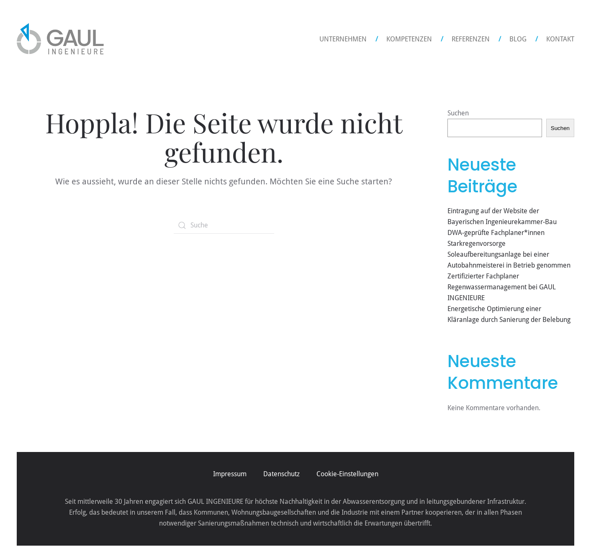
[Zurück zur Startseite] (60, 39)
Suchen (458, 113)
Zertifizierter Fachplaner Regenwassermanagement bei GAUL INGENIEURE (501, 287)
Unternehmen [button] (343, 39)
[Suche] (224, 225)
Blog (518, 39)
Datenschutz (281, 474)
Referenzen (471, 39)
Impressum (230, 474)
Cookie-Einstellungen (347, 474)
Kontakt (560, 39)
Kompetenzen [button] (409, 39)
